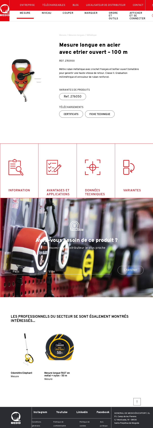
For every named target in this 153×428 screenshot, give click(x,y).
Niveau (47, 13)
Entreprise (27, 5)
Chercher (130, 270)
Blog (76, 5)
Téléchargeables (53, 5)
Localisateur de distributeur (105, 5)
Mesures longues (76, 35)
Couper (68, 13)
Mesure (25, 13)
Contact (138, 5)
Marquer (91, 13)
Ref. (72, 97)
